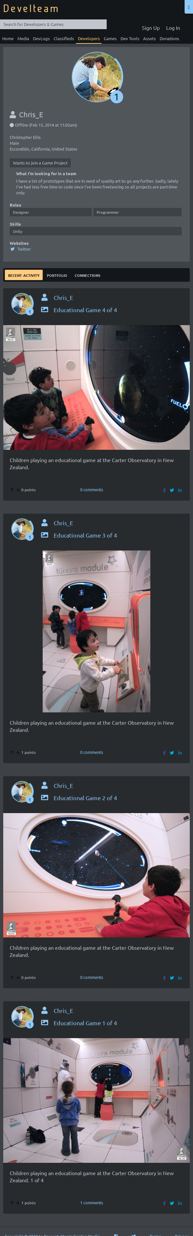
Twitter (20, 249)
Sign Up (151, 27)
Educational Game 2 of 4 (78, 797)
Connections (87, 274)
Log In (173, 27)
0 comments (91, 489)
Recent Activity (23, 274)
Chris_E (63, 297)
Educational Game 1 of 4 (78, 1022)
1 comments (91, 1202)
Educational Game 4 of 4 (78, 309)
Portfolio (57, 274)
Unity (17, 231)
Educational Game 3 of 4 (78, 535)
